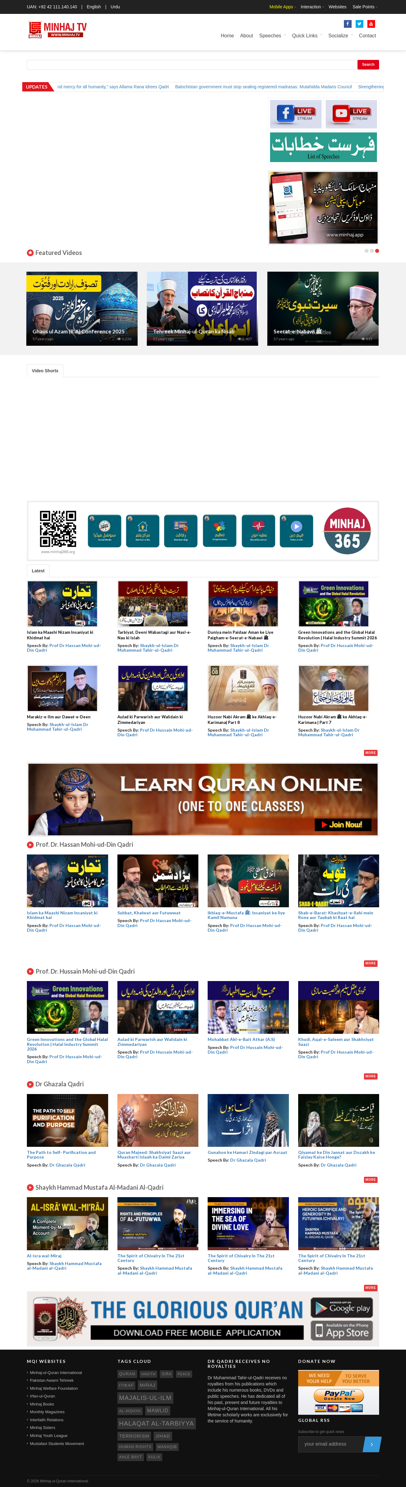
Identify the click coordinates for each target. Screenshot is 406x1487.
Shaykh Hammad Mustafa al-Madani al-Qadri (64, 1266)
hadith (149, 1374)
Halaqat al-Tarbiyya (156, 1423)
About (246, 35)
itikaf (126, 1385)
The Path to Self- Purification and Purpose (61, 1154)
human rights (135, 1447)
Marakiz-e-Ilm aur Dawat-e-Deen (59, 716)
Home (227, 35)
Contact (367, 35)
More (371, 752)
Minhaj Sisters (42, 1427)
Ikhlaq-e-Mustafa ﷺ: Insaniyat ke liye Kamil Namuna (246, 915)
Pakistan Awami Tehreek (52, 1380)
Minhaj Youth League (48, 1435)
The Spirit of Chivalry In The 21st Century (150, 1258)
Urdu (115, 6)
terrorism (134, 1436)
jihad (162, 1436)
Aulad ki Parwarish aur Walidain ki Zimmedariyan (152, 1041)
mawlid (157, 1410)
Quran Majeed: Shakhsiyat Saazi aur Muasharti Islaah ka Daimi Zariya (154, 1154)
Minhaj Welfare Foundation (54, 1388)
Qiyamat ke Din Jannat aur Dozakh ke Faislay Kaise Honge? (336, 1154)
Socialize (338, 35)
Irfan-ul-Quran (42, 1396)
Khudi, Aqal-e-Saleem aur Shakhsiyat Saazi (336, 1041)
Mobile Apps (281, 6)
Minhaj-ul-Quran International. (64, 1481)
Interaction (311, 6)
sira (166, 1374)
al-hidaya (130, 1411)
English (94, 6)
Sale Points (363, 6)
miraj (147, 1385)
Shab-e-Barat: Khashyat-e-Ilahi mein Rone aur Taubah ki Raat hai (335, 915)
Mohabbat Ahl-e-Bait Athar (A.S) (241, 1039)
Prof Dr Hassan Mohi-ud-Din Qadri (64, 648)
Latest (38, 570)
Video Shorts (45, 370)
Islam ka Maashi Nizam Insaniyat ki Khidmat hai (62, 915)
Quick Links (305, 35)
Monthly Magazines (47, 1412)
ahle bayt (130, 1457)
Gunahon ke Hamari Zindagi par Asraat (247, 1152)
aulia (154, 1457)
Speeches (270, 35)
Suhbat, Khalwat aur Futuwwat (149, 912)
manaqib (167, 1447)
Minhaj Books (42, 1404)
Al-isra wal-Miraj (44, 1255)
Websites (337, 6)
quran (127, 1374)
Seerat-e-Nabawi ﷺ (298, 331)
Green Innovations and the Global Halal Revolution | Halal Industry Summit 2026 (67, 1044)
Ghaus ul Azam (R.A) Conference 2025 (79, 331)
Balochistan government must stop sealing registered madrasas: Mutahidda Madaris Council (269, 86)
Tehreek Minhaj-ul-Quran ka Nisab (194, 331)
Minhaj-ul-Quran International (56, 1372)
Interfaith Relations (46, 1420)
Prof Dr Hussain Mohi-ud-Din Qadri (336, 648)
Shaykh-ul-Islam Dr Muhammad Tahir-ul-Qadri (148, 648)
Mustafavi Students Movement (57, 1443)
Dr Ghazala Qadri (67, 1164)
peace (184, 1374)
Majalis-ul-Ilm (145, 1397)
